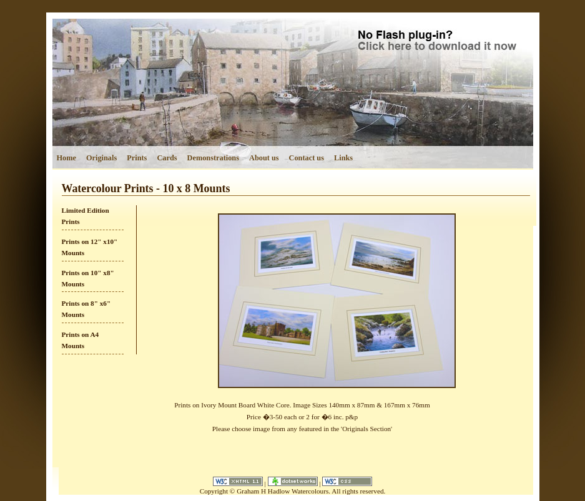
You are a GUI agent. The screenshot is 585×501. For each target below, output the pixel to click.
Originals (101, 157)
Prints (137, 157)
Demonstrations (213, 157)
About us (264, 157)
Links (343, 157)
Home (66, 157)
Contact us (306, 157)
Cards (167, 157)
